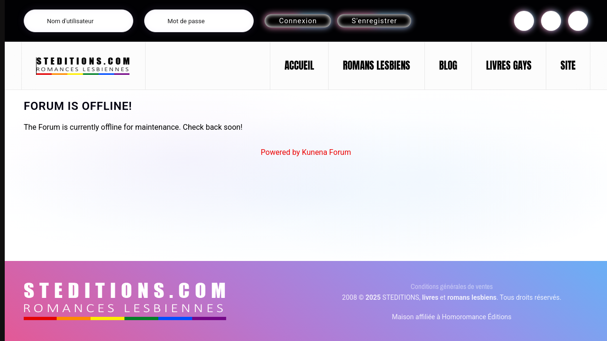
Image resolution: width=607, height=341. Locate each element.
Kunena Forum (326, 152)
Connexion (298, 21)
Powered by (280, 152)
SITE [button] (568, 65)
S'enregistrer (374, 21)
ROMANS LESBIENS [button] (376, 65)
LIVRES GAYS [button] (509, 65)
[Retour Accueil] (84, 66)
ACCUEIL (299, 65)
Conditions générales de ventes (452, 286)
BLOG (448, 65)
